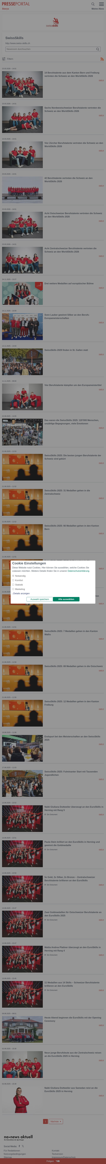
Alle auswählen (66, 599)
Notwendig (20, 576)
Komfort (19, 580)
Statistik (19, 585)
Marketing (20, 589)
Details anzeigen (21, 593)
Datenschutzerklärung (78, 571)
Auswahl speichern (40, 599)
